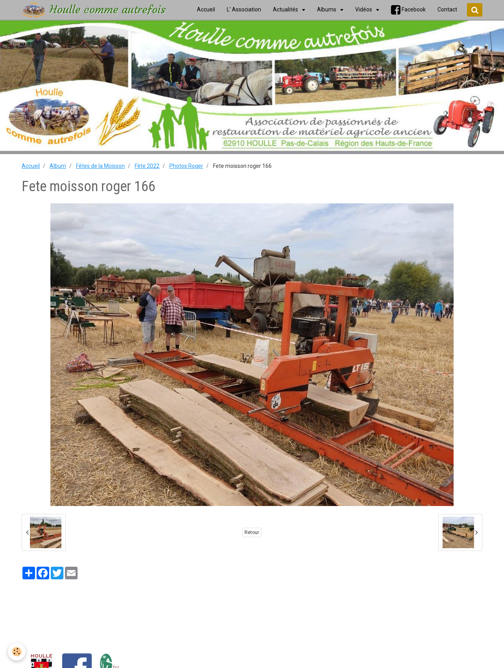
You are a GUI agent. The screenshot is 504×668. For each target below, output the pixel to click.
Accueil (31, 166)
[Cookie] (17, 652)
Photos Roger (186, 166)
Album (58, 166)
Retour (252, 532)
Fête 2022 (147, 166)
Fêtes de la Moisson (100, 166)
